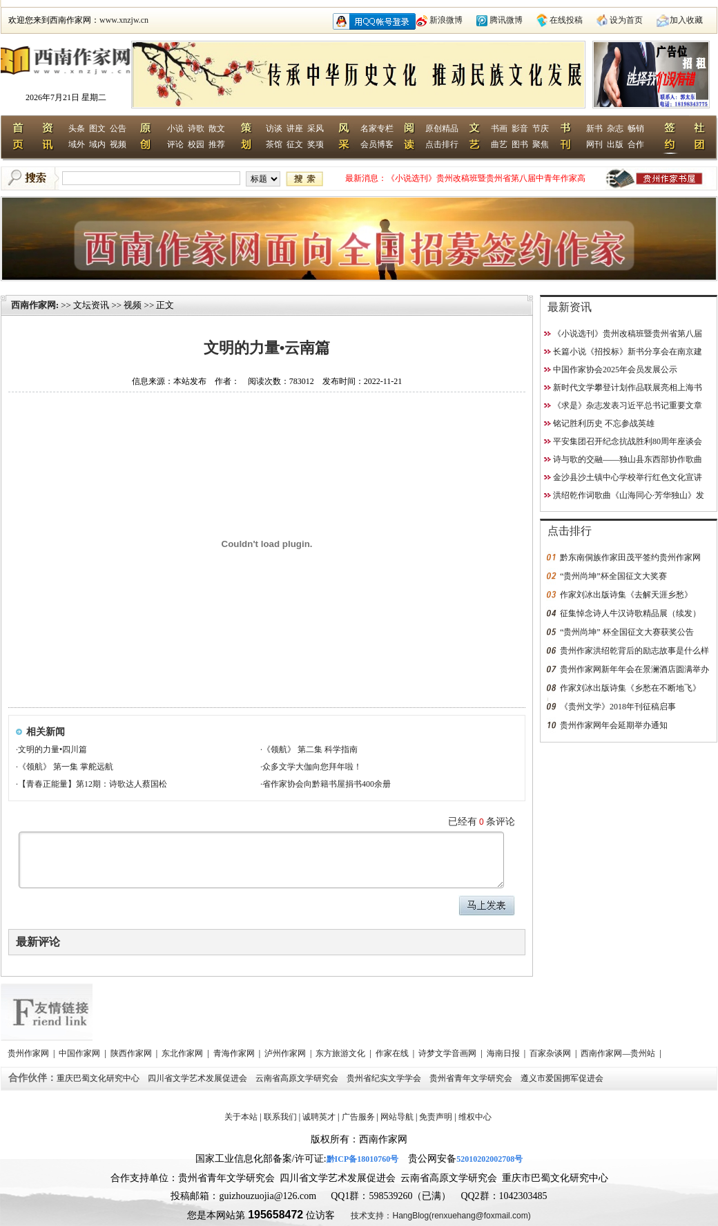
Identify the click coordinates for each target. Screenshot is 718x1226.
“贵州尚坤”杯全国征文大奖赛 (613, 576)
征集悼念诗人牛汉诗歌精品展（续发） (630, 613)
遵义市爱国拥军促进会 (563, 1078)
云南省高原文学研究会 (297, 1078)
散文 (216, 128)
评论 (175, 144)
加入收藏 (686, 20)
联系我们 (280, 1117)
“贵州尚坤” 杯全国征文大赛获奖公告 (627, 632)
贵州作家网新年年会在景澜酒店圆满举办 (634, 669)
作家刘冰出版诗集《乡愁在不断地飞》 (630, 688)
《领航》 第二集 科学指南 (310, 749)
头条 (76, 128)
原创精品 (441, 128)
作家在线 (393, 1053)
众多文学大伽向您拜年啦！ (312, 767)
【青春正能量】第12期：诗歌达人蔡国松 (92, 784)
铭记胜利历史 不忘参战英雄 (603, 423)
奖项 (315, 144)
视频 (118, 144)
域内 (97, 144)
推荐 (216, 144)
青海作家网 (235, 1053)
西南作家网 (33, 305)
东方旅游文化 (341, 1053)
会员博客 (377, 144)
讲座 (295, 128)
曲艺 (499, 144)
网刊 (594, 144)
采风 (315, 128)
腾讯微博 (506, 20)
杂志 (615, 128)
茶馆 (274, 144)
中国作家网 (80, 1053)
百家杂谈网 (551, 1053)
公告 (118, 128)
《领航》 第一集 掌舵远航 (65, 767)
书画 (499, 128)
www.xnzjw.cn (123, 20)
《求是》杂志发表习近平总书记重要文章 (627, 405)
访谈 (274, 128)
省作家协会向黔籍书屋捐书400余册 (326, 784)
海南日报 (504, 1053)
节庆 (540, 128)
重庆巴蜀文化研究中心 (99, 1078)
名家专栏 (377, 128)
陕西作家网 (132, 1053)
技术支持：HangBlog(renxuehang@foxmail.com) (440, 1215)
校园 (196, 144)
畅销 (636, 128)
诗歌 (196, 128)
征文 (295, 144)
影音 (520, 128)
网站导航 (397, 1117)
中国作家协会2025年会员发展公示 (615, 369)
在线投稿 (566, 20)
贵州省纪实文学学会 (385, 1078)
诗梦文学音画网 (448, 1053)
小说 (175, 128)
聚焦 (540, 144)
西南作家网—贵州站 (619, 1053)
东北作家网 (183, 1053)
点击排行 (441, 144)
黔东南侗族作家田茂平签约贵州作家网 (630, 557)
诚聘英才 (319, 1117)
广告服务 (358, 1117)
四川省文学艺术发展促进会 (198, 1078)
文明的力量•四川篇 (52, 749)
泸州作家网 (286, 1053)
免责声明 (435, 1117)
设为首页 (626, 20)
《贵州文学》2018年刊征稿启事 (618, 706)
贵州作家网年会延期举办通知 (614, 725)
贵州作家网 (29, 1053)
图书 (520, 144)
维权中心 (475, 1117)
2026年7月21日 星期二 (66, 97)
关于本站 (241, 1117)
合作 (636, 144)
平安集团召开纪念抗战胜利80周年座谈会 (627, 441)
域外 (76, 144)
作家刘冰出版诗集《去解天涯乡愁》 (626, 595)
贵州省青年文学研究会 (471, 1078)
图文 (97, 128)
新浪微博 (446, 20)
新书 (594, 128)
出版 (615, 144)
